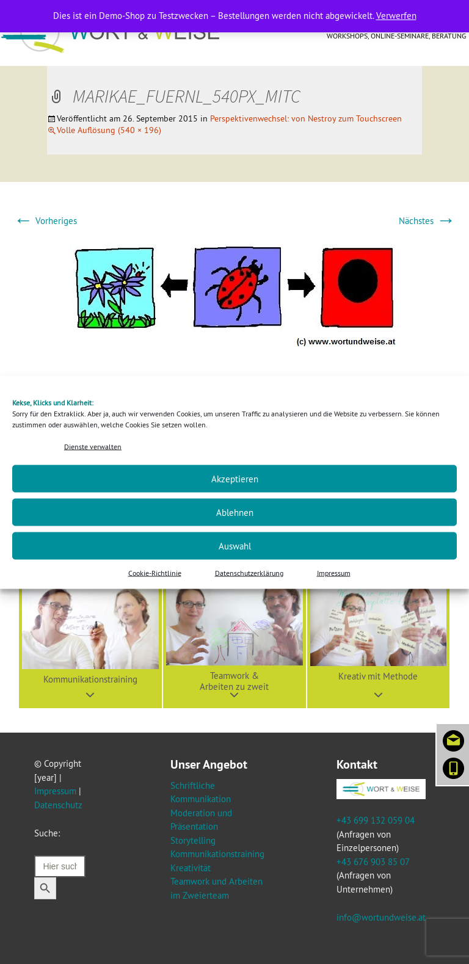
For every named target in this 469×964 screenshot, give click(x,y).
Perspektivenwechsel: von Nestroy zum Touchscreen (306, 118)
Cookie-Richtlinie (154, 573)
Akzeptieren (234, 478)
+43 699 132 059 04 (375, 820)
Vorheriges (45, 221)
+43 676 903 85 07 (372, 862)
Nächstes (427, 221)
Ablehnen (234, 512)
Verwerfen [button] (396, 15)
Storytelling (193, 840)
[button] (90, 636)
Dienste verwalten (93, 446)
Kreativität (190, 868)
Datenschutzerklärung (249, 573)
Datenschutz (58, 805)
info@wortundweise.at (381, 917)
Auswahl (235, 545)
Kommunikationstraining (217, 854)
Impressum (334, 573)
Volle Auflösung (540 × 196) (109, 130)
